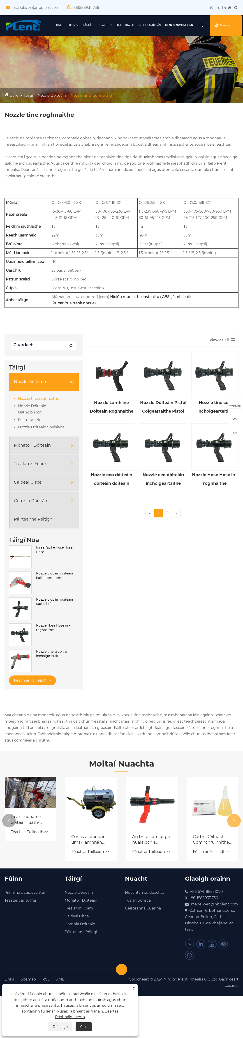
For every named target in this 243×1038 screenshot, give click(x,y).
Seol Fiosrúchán (150, 25)
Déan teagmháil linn (179, 25)
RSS (46, 979)
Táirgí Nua (24, 540)
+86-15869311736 (203, 898)
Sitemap (28, 979)
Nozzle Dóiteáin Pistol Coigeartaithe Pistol (163, 407)
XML (60, 979)
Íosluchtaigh (125, 25)
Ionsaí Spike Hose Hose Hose (54, 549)
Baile (59, 25)
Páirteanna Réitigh (33, 519)
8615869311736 (86, 7)
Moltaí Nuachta (121, 764)
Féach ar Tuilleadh (32, 680)
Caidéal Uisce (28, 482)
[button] (9, 820)
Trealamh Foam (30, 463)
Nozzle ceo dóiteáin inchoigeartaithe (163, 479)
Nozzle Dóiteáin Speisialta (41, 427)
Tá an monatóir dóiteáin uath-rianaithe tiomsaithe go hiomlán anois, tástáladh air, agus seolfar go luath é (29, 819)
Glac (83, 1027)
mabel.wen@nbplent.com (36, 7)
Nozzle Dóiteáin (52, 95)
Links (9, 979)
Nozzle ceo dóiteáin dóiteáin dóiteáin (111, 479)
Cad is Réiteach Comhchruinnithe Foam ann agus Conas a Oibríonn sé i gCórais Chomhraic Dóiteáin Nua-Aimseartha (211, 839)
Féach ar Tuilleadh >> (29, 832)
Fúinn (71, 25)
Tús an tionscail (139, 900)
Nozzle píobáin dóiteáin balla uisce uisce (54, 575)
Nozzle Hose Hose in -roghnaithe (53, 627)
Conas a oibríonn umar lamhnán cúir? (88, 839)
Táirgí (87, 25)
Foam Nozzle (29, 420)
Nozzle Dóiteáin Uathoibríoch (32, 409)
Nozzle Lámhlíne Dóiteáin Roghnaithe (111, 407)
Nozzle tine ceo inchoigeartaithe (214, 407)
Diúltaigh (60, 1027)
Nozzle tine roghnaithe (91, 95)
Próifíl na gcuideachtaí (25, 892)
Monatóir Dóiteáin (32, 445)
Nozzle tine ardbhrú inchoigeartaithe (51, 654)
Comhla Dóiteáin (31, 500)
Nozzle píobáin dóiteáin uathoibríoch (54, 601)
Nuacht (104, 25)
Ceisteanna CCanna (143, 908)
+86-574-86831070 (206, 891)
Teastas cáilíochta (20, 900)
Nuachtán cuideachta (144, 892)
